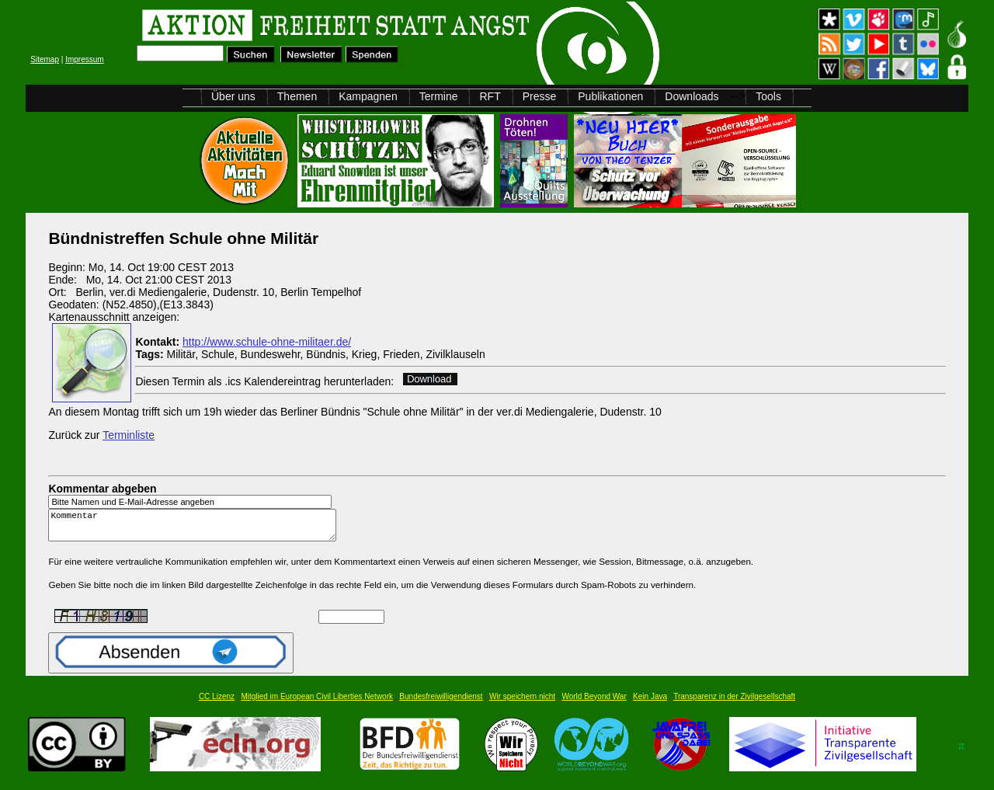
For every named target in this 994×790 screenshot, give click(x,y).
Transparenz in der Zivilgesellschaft (734, 703)
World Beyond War (593, 703)
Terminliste (129, 435)
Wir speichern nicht (522, 703)
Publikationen (610, 96)
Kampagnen (368, 96)
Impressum (84, 59)
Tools (768, 96)
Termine (438, 96)
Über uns (233, 96)
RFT (489, 96)
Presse (540, 96)
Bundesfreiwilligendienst (440, 703)
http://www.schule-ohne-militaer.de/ (266, 342)
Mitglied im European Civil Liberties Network (317, 703)
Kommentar (196, 528)
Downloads (691, 96)
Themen (297, 96)
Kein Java (650, 703)
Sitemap (44, 59)
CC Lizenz (217, 703)
